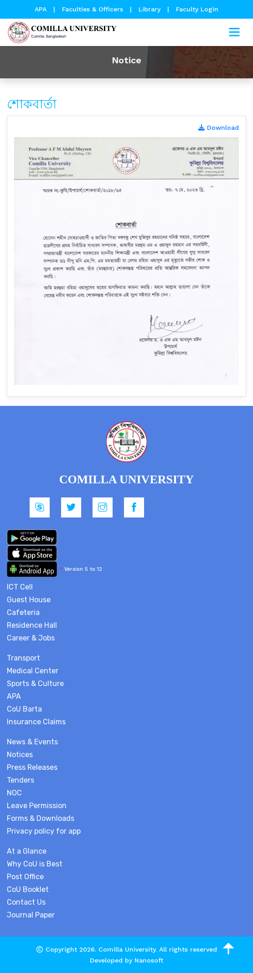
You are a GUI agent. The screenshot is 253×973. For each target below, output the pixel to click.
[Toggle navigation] (234, 32)
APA (42, 9)
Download (218, 127)
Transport (23, 658)
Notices (20, 754)
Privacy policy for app (44, 831)
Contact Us (26, 902)
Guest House (29, 599)
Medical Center (32, 670)
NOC (14, 793)
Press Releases (32, 767)
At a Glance (26, 851)
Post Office (25, 876)
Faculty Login (197, 9)
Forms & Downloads (40, 818)
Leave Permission (37, 805)
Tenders (20, 780)
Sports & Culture (35, 683)
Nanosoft (148, 960)
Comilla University (126, 949)
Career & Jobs (31, 638)
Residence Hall (32, 625)
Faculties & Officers (92, 9)
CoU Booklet (28, 889)
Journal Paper (31, 915)
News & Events (32, 741)
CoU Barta (24, 709)
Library (151, 9)
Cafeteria (23, 612)
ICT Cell (20, 587)
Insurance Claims (36, 721)
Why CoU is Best (34, 864)
